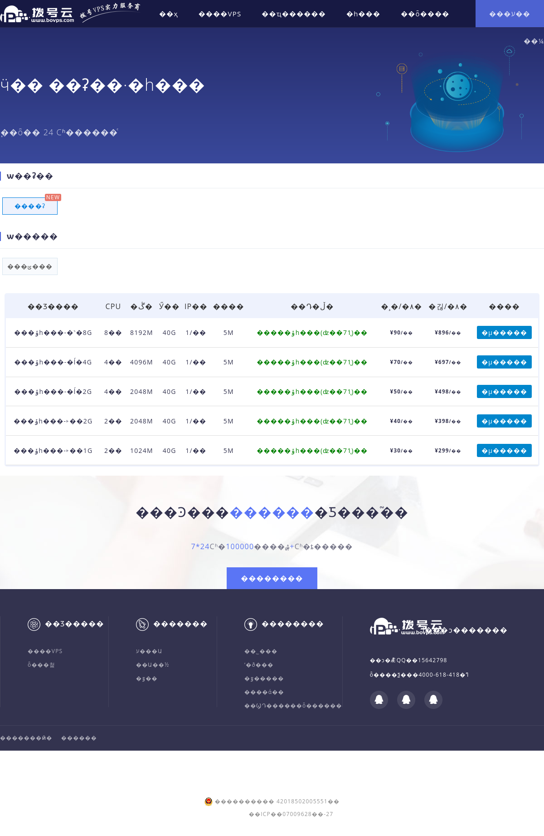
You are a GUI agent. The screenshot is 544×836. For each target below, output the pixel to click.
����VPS (220, 13)
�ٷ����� (264, 678)
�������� (272, 578)
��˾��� (260, 651)
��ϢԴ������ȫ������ (293, 705)
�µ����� (504, 332)
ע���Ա (149, 651)
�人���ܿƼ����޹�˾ (243, 760)
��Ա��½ (152, 665)
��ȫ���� (425, 13)
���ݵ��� (30, 266)
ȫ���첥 (41, 665)
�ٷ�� (148, 678)
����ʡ (30, 206)
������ (79, 738)
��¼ (534, 40)
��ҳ (168, 13)
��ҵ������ (294, 13)
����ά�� (264, 692)
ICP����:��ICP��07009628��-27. (134, 771)
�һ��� (363, 13)
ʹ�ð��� (258, 665)
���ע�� (509, 13)
